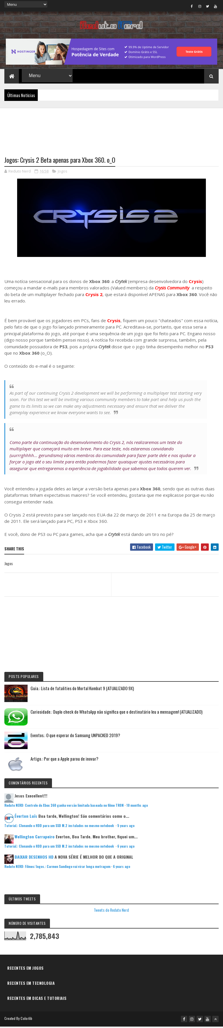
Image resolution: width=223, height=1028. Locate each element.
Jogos (62, 172)
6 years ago (125, 848)
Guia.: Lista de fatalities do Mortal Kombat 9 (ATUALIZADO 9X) (82, 689)
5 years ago (125, 827)
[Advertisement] (111, 129)
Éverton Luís (26, 818)
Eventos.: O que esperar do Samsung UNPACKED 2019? (75, 736)
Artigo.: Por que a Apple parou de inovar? (64, 760)
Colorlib (26, 1020)
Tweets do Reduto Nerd (111, 912)
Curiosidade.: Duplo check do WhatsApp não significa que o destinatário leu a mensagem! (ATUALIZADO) (116, 713)
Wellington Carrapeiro (35, 838)
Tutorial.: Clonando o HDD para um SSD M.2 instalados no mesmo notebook (59, 827)
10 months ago (137, 807)
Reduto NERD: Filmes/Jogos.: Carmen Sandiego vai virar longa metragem (57, 868)
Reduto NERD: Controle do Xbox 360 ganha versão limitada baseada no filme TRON (64, 807)
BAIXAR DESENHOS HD (34, 858)
